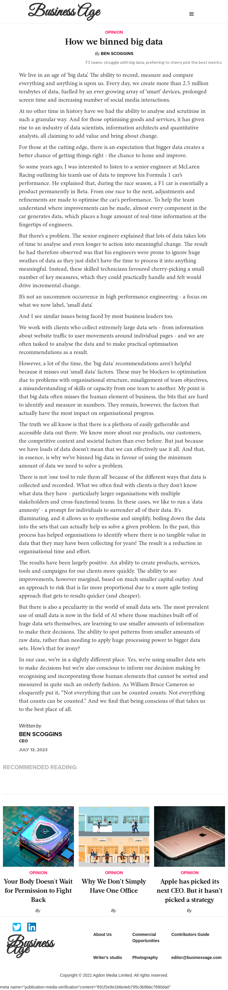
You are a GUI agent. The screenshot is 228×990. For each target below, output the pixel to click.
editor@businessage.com (196, 957)
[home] (94, 11)
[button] (191, 14)
